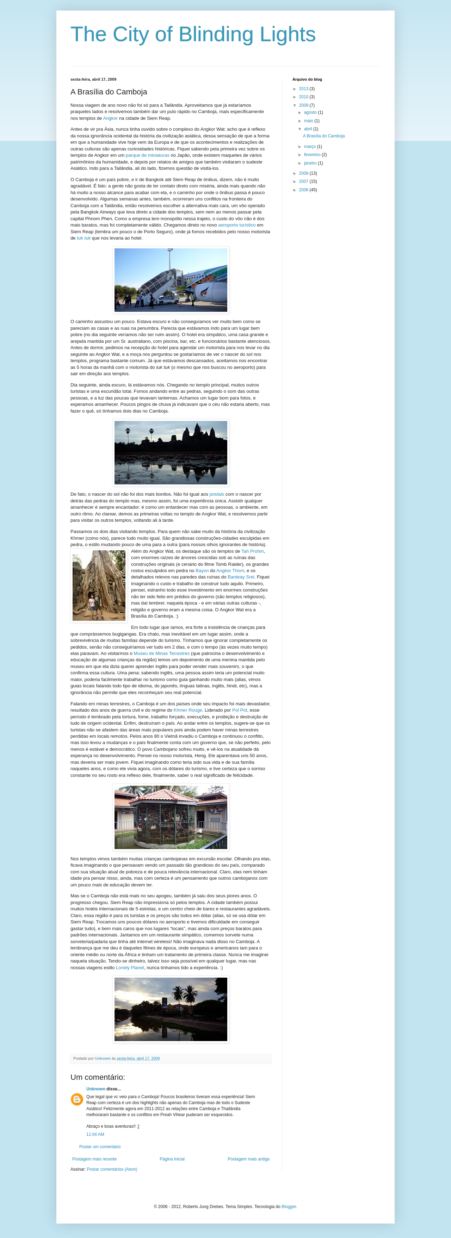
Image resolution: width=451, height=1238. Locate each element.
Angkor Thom (230, 570)
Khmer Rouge (188, 710)
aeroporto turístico (236, 225)
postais (216, 494)
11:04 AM (95, 1134)
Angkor (110, 118)
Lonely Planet (130, 967)
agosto (311, 112)
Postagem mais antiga (249, 1159)
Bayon (202, 570)
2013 (304, 88)
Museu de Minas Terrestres (162, 653)
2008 (304, 173)
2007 (304, 181)
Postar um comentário (100, 1146)
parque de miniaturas (147, 155)
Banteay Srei (241, 577)
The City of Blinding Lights (193, 34)
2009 (304, 105)
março (310, 146)
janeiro (311, 163)
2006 (304, 189)
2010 (304, 96)
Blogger (289, 1206)
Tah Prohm (252, 551)
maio (309, 120)
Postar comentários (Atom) (112, 1169)
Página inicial (172, 1159)
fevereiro (313, 154)
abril (308, 128)
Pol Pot (239, 710)
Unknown (95, 1089)
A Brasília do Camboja (324, 136)
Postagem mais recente (94, 1159)
